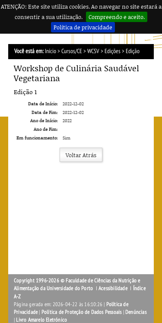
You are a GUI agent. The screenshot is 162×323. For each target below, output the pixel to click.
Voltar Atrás (81, 155)
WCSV (93, 51)
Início (50, 51)
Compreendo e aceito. (117, 17)
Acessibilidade (112, 288)
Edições (113, 51)
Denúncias (135, 312)
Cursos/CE (71, 51)
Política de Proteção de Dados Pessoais (81, 312)
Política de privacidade (83, 27)
